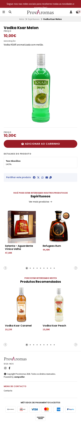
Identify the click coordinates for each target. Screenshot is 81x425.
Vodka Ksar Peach (54, 325)
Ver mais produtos (40, 202)
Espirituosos (34, 19)
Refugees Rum (52, 246)
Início (21, 19)
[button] (50, 177)
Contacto (8, 391)
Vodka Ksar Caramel (18, 325)
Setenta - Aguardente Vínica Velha (19, 247)
